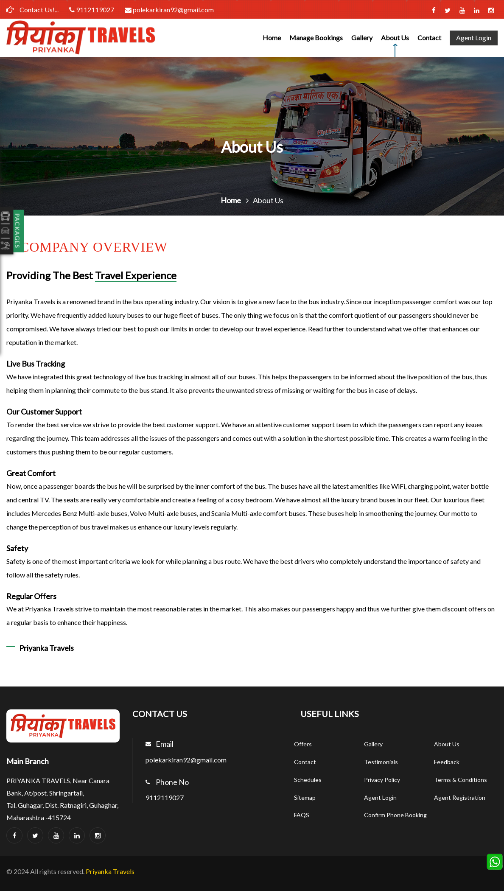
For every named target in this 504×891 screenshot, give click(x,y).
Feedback (446, 761)
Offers (303, 744)
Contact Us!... (32, 10)
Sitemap (305, 797)
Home (272, 38)
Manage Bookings (316, 38)
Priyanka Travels (110, 871)
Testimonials (381, 761)
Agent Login (473, 38)
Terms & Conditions (460, 779)
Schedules (308, 779)
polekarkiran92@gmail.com (173, 10)
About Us (395, 38)
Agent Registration (459, 797)
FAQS (301, 814)
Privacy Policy (382, 779)
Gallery (361, 38)
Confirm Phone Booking (395, 814)
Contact (429, 38)
